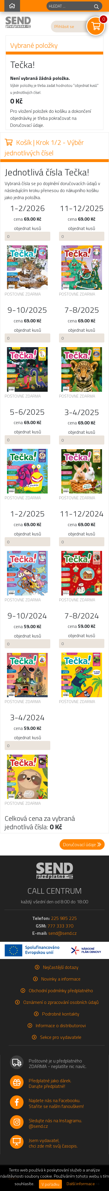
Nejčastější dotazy (60, 967)
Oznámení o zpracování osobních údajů (61, 1002)
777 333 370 (60, 925)
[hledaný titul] (69, 5)
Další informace (81, 1184)
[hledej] (96, 5)
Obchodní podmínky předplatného (61, 990)
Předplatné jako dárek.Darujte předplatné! (50, 1083)
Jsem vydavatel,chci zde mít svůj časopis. (53, 1143)
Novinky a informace (61, 978)
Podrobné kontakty (60, 1013)
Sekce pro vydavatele (60, 1037)
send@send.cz (62, 933)
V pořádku (50, 1184)
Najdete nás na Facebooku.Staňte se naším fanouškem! (56, 1103)
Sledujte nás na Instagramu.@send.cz (55, 1123)
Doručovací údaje (82, 844)
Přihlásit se (64, 26)
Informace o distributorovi (61, 1025)
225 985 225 (64, 918)
